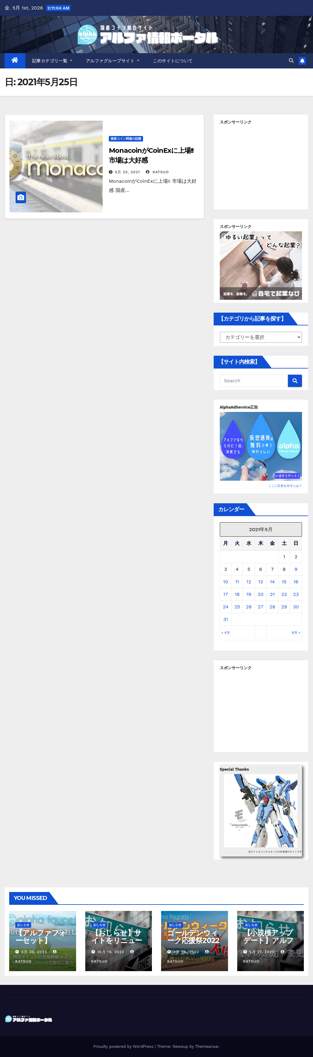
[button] (291, 61)
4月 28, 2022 (186, 952)
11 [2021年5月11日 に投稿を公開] (237, 582)
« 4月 (226, 633)
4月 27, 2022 (261, 952)
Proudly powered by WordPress (124, 1046)
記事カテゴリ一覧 (52, 61)
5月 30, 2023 (34, 952)
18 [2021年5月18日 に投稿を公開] (237, 594)
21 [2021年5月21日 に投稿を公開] (272, 594)
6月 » (296, 633)
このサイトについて (173, 61)
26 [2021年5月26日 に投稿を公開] (249, 607)
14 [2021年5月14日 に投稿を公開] (272, 582)
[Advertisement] (265, 165)
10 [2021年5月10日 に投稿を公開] (225, 582)
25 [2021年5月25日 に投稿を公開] (237, 607)
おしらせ (23, 925)
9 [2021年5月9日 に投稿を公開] (295, 569)
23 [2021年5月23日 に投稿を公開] (296, 594)
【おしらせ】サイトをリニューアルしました (116, 940)
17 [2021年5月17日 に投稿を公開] (225, 594)
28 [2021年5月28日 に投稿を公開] (272, 607)
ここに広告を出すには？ (285, 485)
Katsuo (157, 172)
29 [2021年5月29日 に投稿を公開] (284, 607)
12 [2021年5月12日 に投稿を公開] (248, 582)
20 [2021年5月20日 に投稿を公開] (260, 594)
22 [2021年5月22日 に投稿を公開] (284, 594)
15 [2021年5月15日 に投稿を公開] (284, 582)
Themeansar (207, 1046)
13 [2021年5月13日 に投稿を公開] (260, 582)
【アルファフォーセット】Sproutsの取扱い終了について (40, 944)
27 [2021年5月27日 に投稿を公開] (260, 607)
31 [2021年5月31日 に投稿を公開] (225, 619)
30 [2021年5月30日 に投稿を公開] (296, 607)
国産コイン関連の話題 (126, 138)
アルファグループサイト (113, 61)
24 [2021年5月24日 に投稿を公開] (226, 607)
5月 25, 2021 (127, 172)
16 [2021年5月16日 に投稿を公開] (295, 582)
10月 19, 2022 (110, 952)
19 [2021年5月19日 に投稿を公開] (248, 594)
